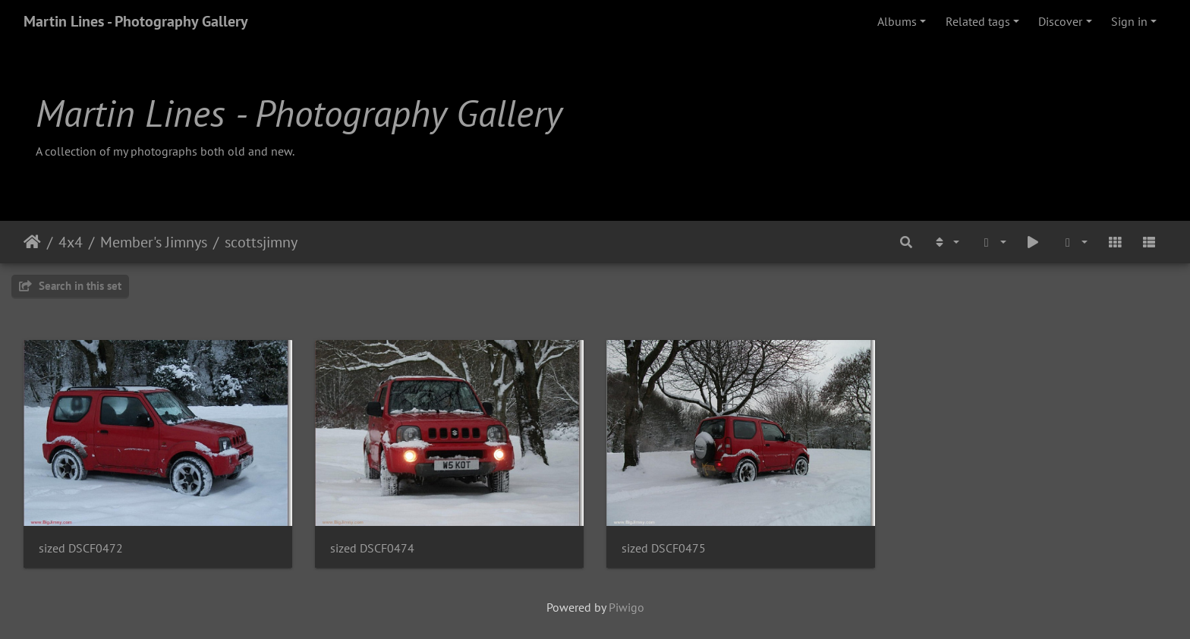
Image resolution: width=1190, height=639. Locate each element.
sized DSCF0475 (664, 548)
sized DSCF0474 (372, 548)
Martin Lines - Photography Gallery (136, 21)
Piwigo (626, 607)
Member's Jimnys (153, 242)
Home (32, 242)
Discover (1060, 21)
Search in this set (70, 286)
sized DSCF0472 (81, 548)
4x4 (70, 242)
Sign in (1129, 21)
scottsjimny (261, 242)
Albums (897, 21)
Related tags (978, 21)
